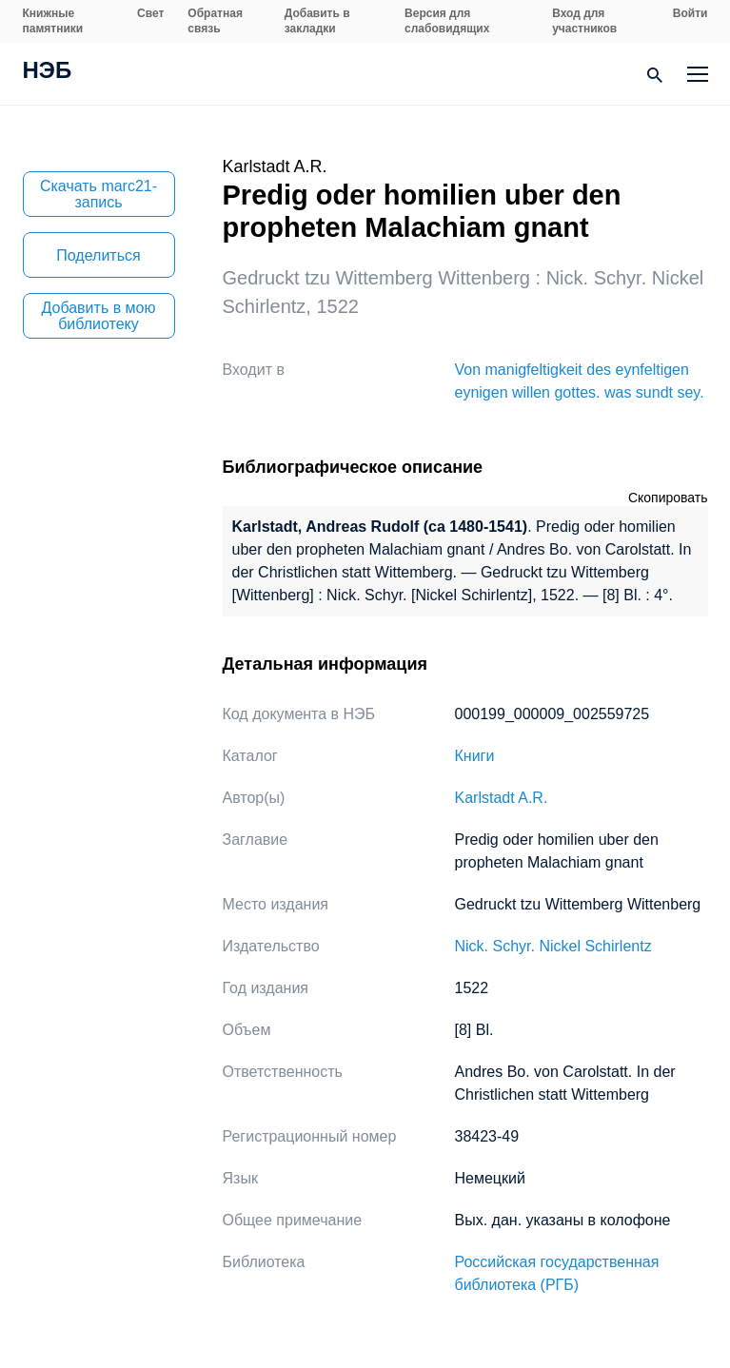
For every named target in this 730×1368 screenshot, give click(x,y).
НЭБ (47, 72)
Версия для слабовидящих (446, 21)
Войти (690, 13)
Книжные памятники (53, 21)
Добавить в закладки (317, 21)
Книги (475, 756)
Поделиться (98, 255)
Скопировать (668, 497)
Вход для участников (584, 21)
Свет (150, 13)
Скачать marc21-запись (98, 194)
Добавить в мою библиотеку (99, 316)
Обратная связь (215, 21)
